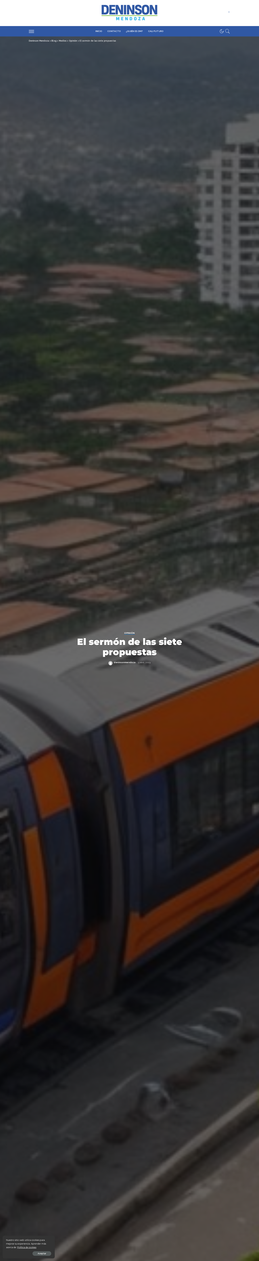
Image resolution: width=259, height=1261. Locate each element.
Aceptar (42, 1253)
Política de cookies (26, 1247)
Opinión (129, 633)
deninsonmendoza (124, 662)
